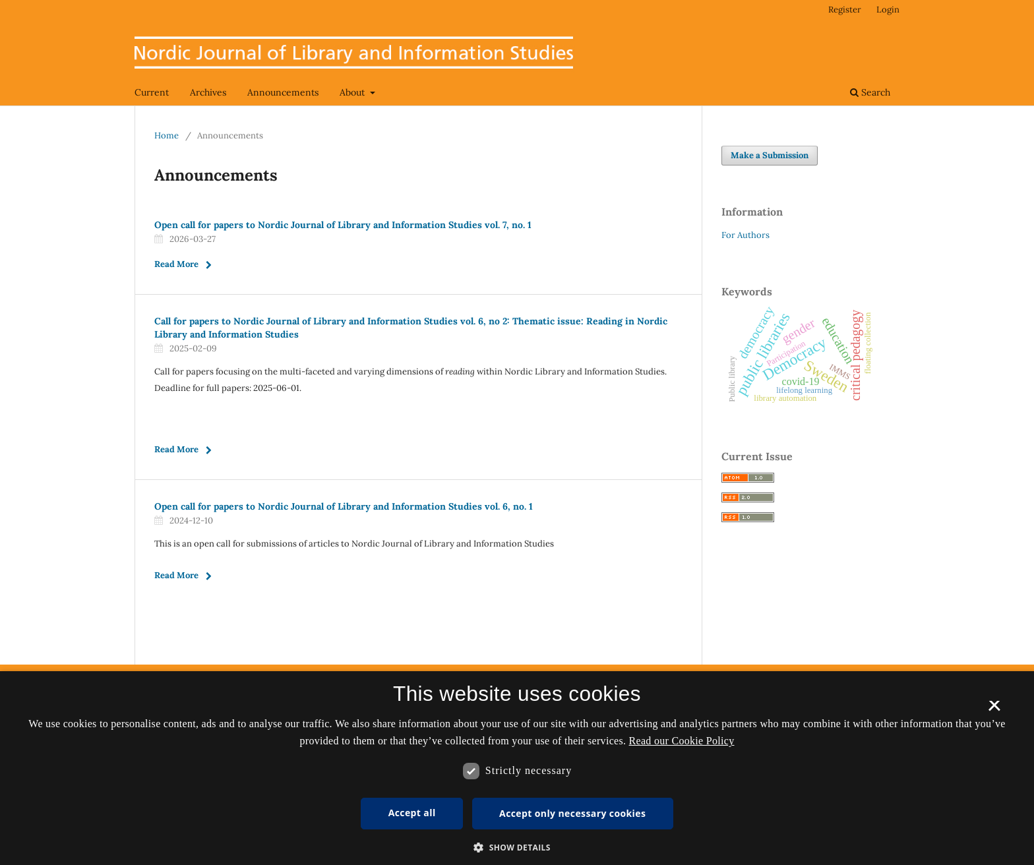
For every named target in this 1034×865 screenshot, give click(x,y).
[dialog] (517, 768)
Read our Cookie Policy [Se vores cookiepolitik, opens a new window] (682, 740)
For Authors (745, 235)
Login (887, 9)
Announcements (283, 92)
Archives (208, 92)
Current (152, 92)
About (353, 92)
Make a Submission (769, 155)
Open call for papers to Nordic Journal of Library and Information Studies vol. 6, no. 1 (343, 506)
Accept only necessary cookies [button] (572, 813)
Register (844, 9)
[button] (517, 847)
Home (166, 135)
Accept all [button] (412, 812)
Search (870, 92)
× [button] (994, 710)
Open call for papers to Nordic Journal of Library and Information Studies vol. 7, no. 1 (343, 225)
